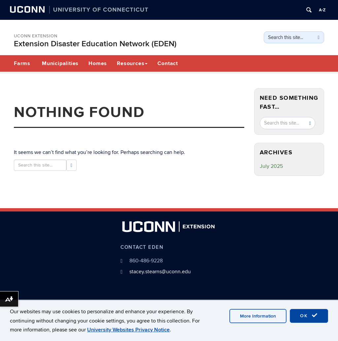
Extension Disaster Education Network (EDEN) (95, 44)
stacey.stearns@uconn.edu (160, 271)
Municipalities (60, 63)
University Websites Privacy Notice (128, 329)
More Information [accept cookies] (258, 316)
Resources (132, 63)
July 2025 (271, 166)
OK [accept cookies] (309, 316)
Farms (22, 63)
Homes (97, 63)
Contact (167, 63)
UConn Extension (35, 36)
